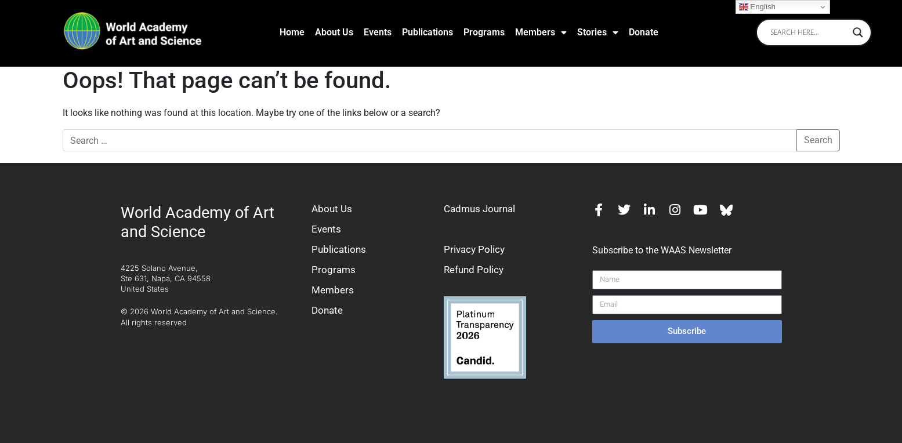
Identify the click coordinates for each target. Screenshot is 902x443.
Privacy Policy (474, 249)
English (757, 7)
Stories (597, 32)
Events (378, 32)
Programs (484, 32)
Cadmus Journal (479, 209)
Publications (427, 32)
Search (818, 140)
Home (292, 32)
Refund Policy (473, 269)
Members (541, 32)
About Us (334, 32)
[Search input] (808, 32)
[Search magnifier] (858, 32)
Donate (643, 32)
